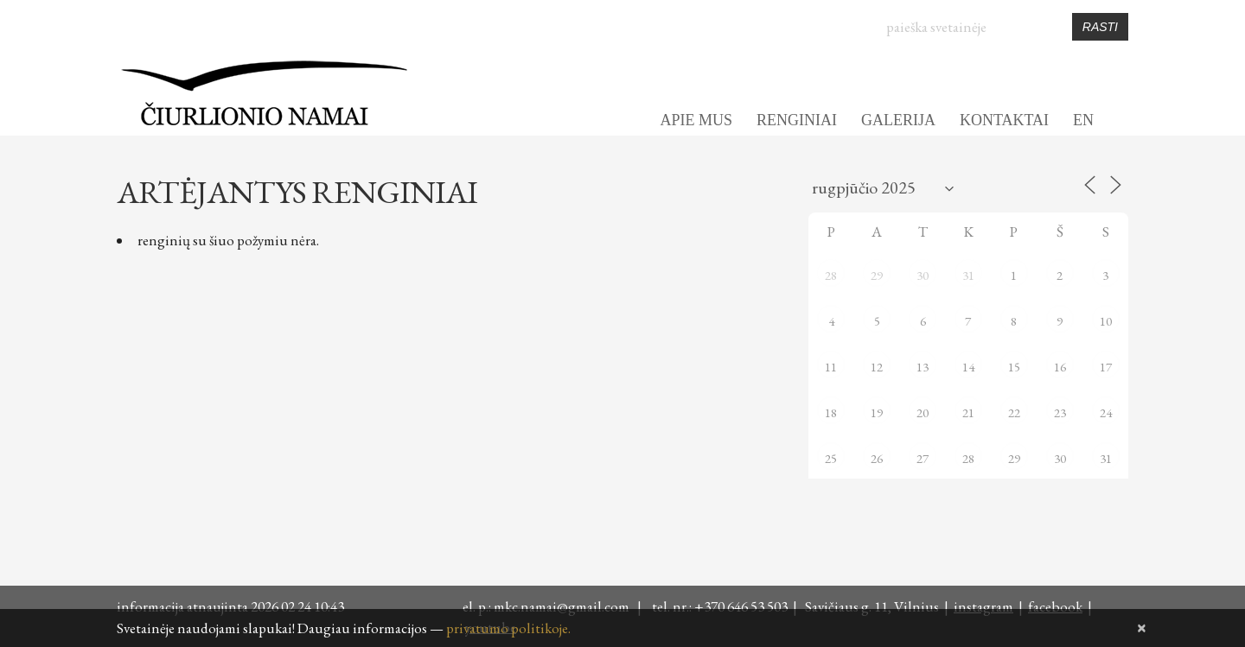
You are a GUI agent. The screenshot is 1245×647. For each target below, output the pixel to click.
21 (968, 412)
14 (968, 366)
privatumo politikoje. (508, 627)
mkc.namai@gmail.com (564, 606)
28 (831, 275)
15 (1014, 366)
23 (1060, 412)
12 (877, 366)
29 (877, 275)
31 (968, 275)
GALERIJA (898, 120)
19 (877, 412)
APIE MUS (696, 120)
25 (831, 458)
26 (877, 458)
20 (922, 412)
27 (922, 458)
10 (1106, 321)
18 (831, 412)
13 (922, 366)
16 (1060, 366)
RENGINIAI (797, 120)
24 (1106, 412)
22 (1014, 412)
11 (831, 366)
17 (1106, 366)
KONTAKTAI (1004, 120)
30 (922, 275)
